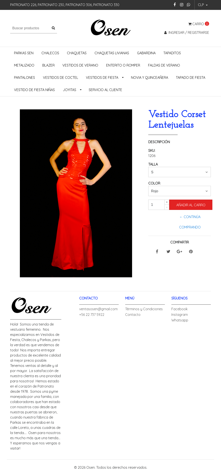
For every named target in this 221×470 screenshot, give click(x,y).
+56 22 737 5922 (91, 314)
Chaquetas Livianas (112, 53)
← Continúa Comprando (190, 222)
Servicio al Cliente (105, 90)
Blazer (48, 65)
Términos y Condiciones (144, 309)
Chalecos (50, 53)
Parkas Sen (23, 53)
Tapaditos (172, 53)
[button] (203, 5)
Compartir (179, 242)
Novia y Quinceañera (149, 77)
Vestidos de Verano (80, 65)
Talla (153, 164)
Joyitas (69, 90)
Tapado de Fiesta (190, 77)
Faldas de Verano (164, 65)
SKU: (151, 150)
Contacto (132, 314)
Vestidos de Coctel (60, 77)
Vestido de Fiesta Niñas (34, 90)
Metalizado (24, 65)
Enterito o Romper (123, 65)
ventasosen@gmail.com (98, 309)
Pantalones (24, 77)
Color (154, 183)
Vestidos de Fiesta (102, 77)
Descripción (159, 142)
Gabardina (146, 53)
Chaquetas (77, 53)
